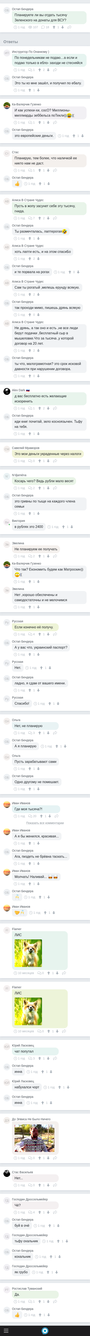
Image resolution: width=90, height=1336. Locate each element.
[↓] (62, 27)
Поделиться (69, 27)
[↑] (54, 27)
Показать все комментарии (45, 823)
